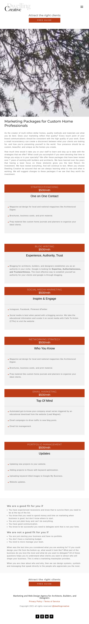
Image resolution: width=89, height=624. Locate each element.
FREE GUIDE (44, 20)
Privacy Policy (35, 601)
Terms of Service (52, 601)
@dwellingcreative (60, 606)
